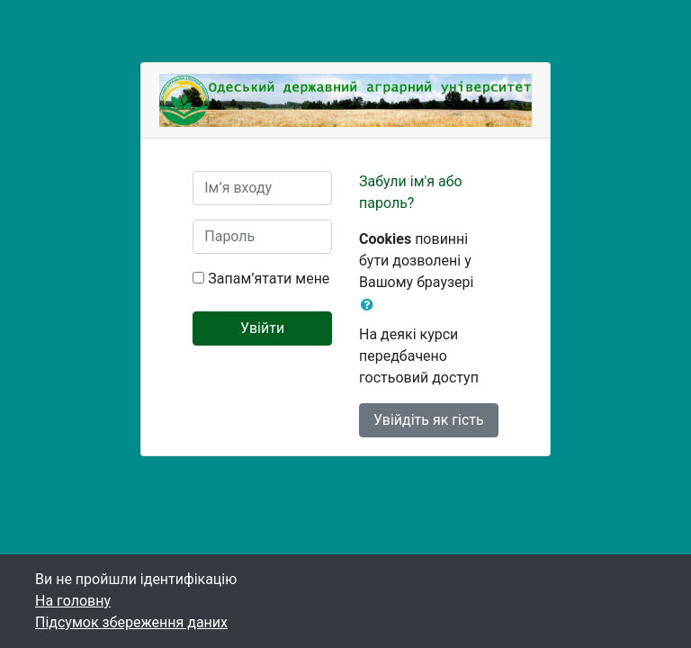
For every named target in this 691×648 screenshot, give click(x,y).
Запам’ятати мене (268, 278)
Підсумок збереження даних (131, 622)
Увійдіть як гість (428, 419)
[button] (370, 305)
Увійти (262, 328)
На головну (73, 600)
